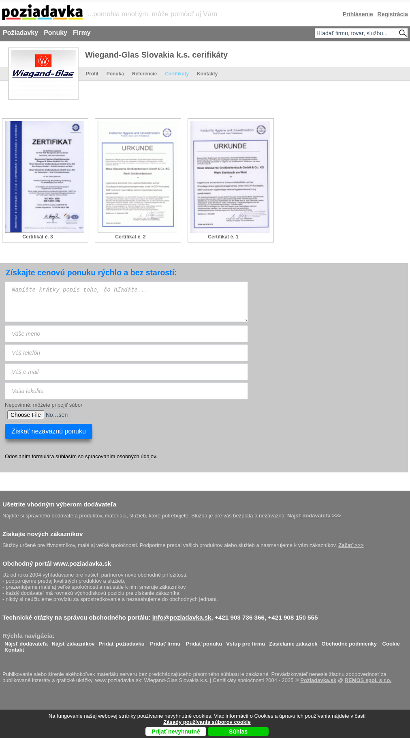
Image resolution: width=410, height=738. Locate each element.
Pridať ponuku (204, 642)
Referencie (144, 74)
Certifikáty (177, 74)
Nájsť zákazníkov (73, 642)
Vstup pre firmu (245, 642)
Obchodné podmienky (349, 642)
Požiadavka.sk (318, 680)
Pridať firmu (165, 642)
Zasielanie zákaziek (293, 642)
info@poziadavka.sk (181, 617)
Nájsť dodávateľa (26, 642)
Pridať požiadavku (122, 642)
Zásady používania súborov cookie (206, 722)
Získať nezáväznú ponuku (48, 431)
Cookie (391, 642)
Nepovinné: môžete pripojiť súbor (43, 405)
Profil (92, 74)
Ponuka (115, 74)
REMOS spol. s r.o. (368, 680)
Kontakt (14, 648)
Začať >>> (350, 545)
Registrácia (393, 14)
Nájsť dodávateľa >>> (314, 516)
